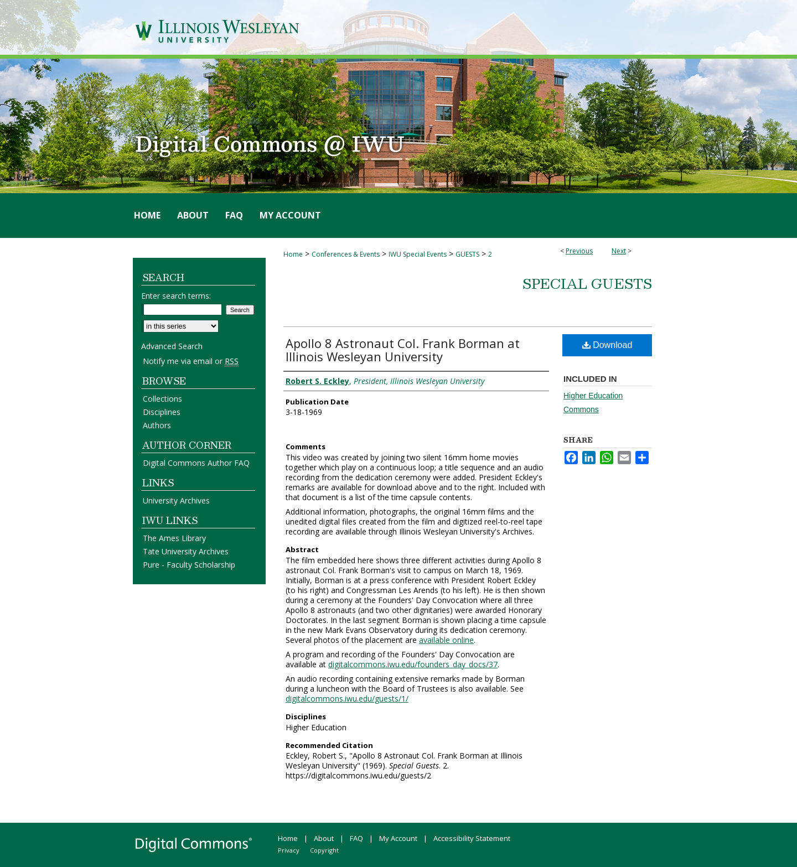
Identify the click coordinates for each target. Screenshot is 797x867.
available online (446, 640)
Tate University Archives (186, 551)
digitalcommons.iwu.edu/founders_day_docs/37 (413, 664)
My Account (398, 838)
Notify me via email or (191, 361)
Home (293, 254)
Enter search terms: (176, 295)
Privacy (288, 850)
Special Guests (587, 283)
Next (619, 251)
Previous (579, 251)
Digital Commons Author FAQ (196, 463)
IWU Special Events (418, 254)
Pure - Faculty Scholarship (189, 564)
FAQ (356, 838)
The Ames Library (174, 538)
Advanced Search (172, 346)
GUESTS (467, 254)
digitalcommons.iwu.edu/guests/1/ (347, 698)
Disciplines (161, 412)
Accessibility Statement (471, 838)
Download (607, 345)
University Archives (176, 500)
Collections (162, 398)
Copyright (324, 850)
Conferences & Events (346, 254)
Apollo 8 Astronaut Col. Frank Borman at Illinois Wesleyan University (403, 350)
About (324, 838)
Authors (157, 425)
